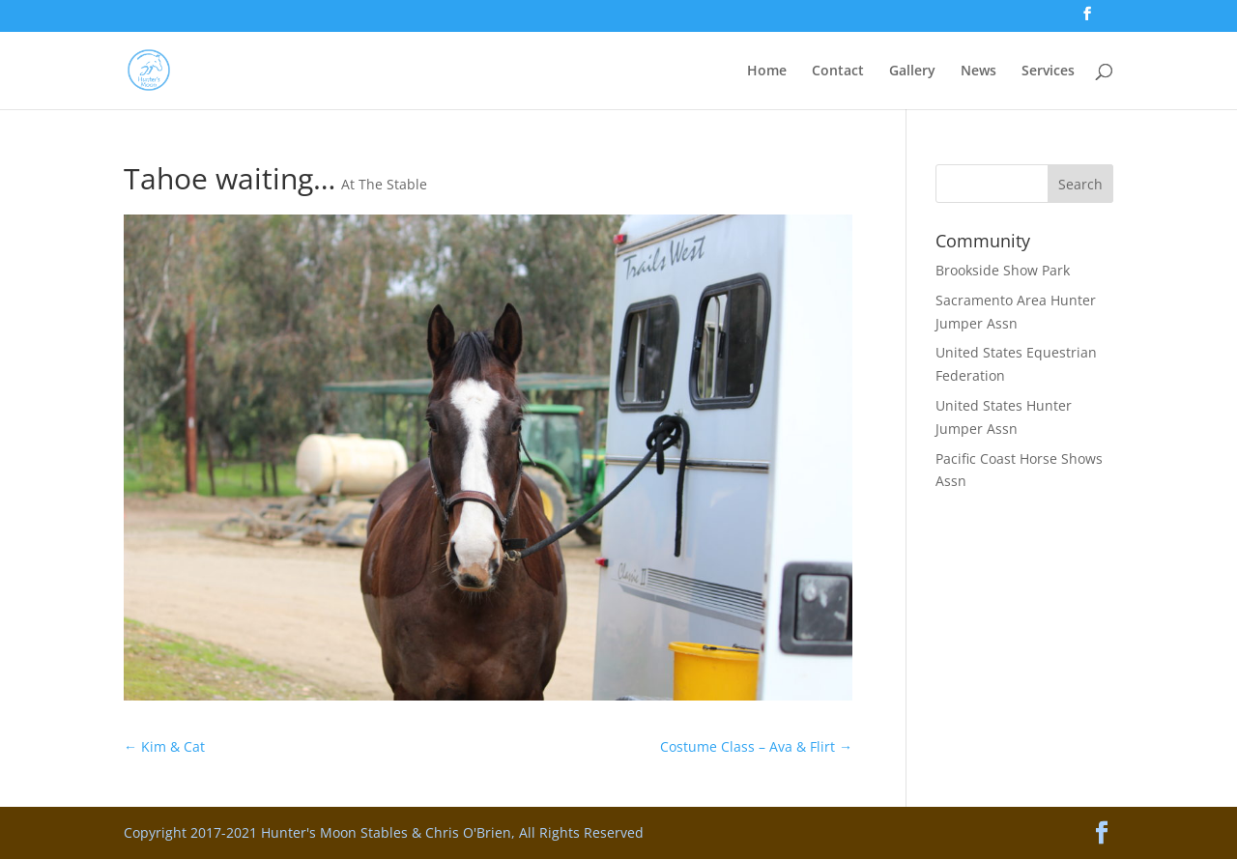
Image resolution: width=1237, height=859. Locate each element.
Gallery (912, 71)
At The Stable (384, 184)
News (978, 71)
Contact (838, 71)
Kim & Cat (164, 746)
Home (767, 71)
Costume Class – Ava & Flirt (756, 746)
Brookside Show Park (1002, 270)
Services (1048, 71)
